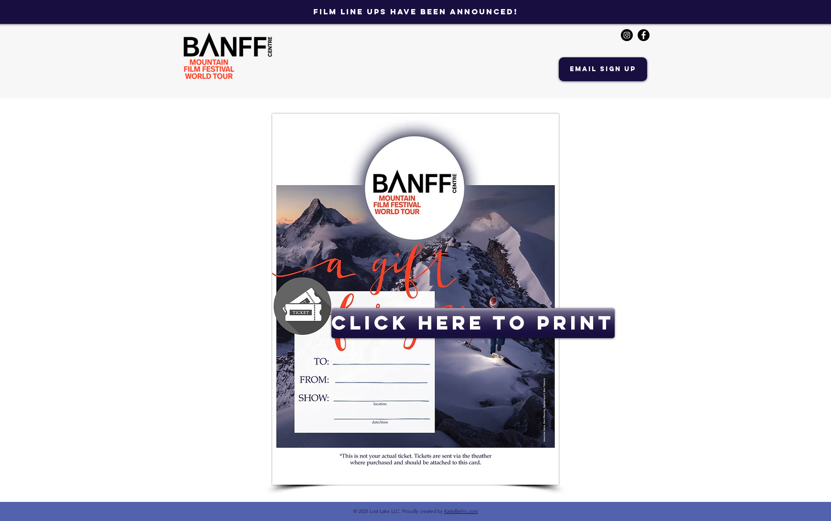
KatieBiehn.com (461, 511)
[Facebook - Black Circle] (644, 35)
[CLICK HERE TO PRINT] (473, 323)
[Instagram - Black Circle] (627, 35)
